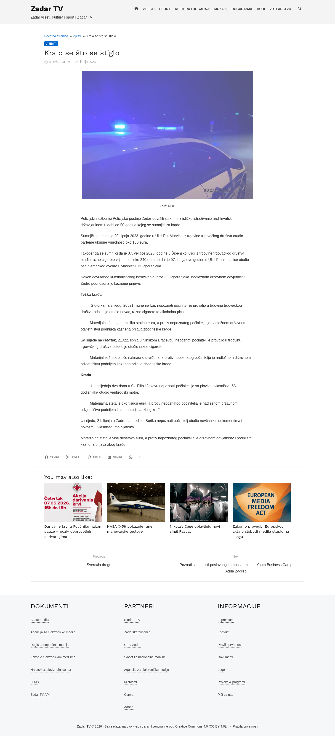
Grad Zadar (132, 645)
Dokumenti (225, 657)
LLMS (34, 682)
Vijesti (149, 9)
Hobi (261, 9)
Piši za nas (225, 694)
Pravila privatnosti (245, 726)
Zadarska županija (137, 632)
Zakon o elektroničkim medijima (52, 657)
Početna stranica (56, 36)
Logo (221, 670)
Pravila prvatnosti (230, 645)
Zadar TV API (40, 694)
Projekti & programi (231, 682)
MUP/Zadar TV (59, 62)
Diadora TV (132, 620)
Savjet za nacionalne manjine (145, 657)
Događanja (242, 9)
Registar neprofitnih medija (49, 645)
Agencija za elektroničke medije (52, 632)
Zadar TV (46, 8)
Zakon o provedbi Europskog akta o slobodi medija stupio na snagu (261, 531)
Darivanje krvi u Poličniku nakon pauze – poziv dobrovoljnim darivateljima (72, 531)
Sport (164, 9)
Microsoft (130, 682)
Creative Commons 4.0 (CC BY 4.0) (200, 726)
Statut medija (39, 620)
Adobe (128, 707)
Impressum (226, 620)
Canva (128, 694)
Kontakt (223, 632)
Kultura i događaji (192, 9)
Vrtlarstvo (280, 9)
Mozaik (220, 9)
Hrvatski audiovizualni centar (50, 670)
